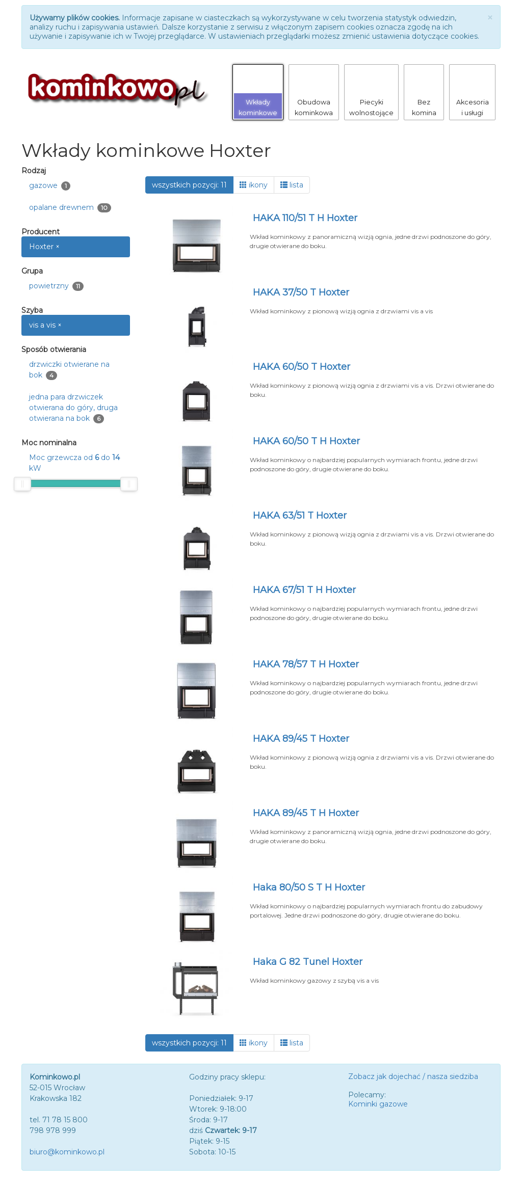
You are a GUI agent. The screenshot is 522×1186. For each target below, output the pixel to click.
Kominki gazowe (378, 1104)
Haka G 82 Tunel (307, 961)
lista (291, 185)
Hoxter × (44, 246)
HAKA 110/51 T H (305, 218)
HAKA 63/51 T (300, 515)
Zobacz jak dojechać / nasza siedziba (413, 1076)
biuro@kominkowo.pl (67, 1151)
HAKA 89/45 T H (306, 813)
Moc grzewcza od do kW (74, 463)
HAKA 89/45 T (301, 738)
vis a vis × (45, 325)
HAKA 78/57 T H (306, 664)
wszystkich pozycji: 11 (189, 185)
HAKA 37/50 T (301, 292)
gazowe (49, 186)
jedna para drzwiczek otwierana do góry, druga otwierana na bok (73, 407)
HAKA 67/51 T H (304, 590)
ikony (254, 185)
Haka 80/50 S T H (309, 887)
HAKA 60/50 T (301, 366)
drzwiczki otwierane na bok (69, 370)
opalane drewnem (70, 207)
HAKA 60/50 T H (306, 441)
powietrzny (56, 286)
